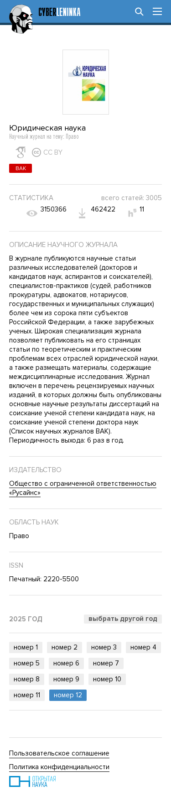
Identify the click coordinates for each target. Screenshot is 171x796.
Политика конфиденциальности (59, 767)
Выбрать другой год (122, 619)
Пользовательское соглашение (59, 753)
